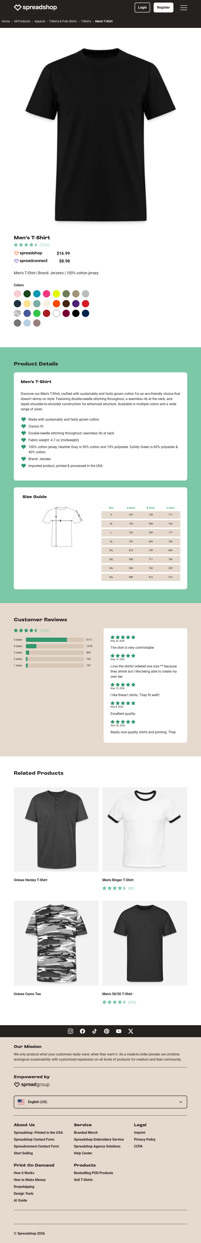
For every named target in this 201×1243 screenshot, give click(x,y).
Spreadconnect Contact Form (36, 1146)
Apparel (39, 21)
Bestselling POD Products (93, 1173)
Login (142, 7)
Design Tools (23, 1193)
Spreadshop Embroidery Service (99, 1139)
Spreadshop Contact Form (34, 1139)
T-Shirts (86, 21)
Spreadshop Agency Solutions (97, 1146)
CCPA (138, 1146)
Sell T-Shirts (83, 1180)
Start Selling (23, 1153)
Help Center (83, 1153)
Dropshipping (24, 1187)
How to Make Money (30, 1180)
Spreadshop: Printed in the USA (38, 1133)
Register (163, 7)
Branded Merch (86, 1133)
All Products (22, 21)
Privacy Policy (145, 1139)
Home (6, 21)
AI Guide (20, 1200)
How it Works (24, 1173)
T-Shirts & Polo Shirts (63, 21)
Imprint (139, 1133)
